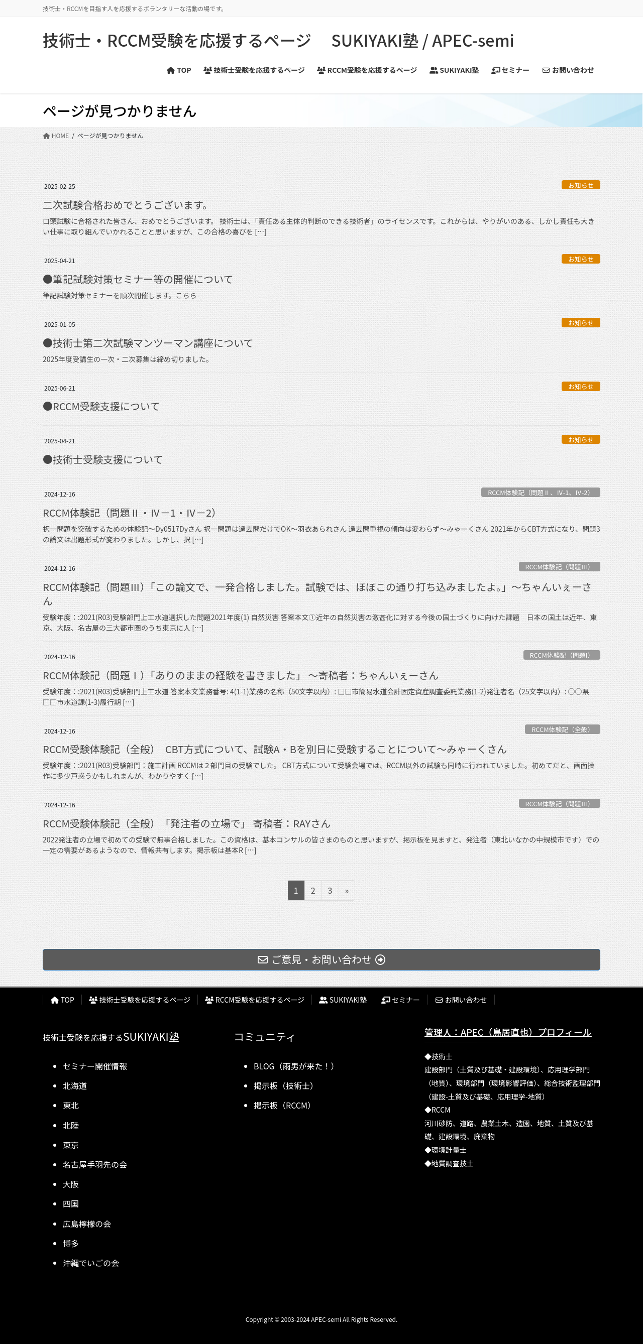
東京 (71, 1145)
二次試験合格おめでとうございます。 (127, 204)
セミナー (400, 1000)
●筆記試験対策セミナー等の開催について (138, 279)
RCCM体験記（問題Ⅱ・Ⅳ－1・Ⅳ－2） (132, 512)
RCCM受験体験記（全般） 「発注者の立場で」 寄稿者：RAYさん (187, 823)
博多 (71, 1243)
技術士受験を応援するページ (139, 1000)
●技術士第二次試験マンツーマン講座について (148, 342)
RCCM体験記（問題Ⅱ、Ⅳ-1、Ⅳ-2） (541, 492)
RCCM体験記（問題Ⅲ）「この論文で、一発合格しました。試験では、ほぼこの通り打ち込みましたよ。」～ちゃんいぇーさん (317, 593)
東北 (71, 1105)
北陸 (71, 1125)
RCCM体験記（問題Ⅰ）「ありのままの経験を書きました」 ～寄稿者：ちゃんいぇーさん (241, 675)
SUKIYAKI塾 (343, 1000)
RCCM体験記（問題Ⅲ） (559, 566)
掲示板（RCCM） (284, 1105)
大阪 (71, 1184)
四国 (71, 1203)
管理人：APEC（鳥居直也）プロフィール (508, 1031)
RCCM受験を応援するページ (254, 1000)
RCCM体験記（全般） (562, 729)
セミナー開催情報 (95, 1066)
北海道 (75, 1085)
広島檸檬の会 (87, 1223)
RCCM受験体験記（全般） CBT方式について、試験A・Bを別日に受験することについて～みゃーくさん (275, 749)
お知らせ (581, 185)
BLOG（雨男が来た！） (296, 1066)
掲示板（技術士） (286, 1085)
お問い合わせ (461, 1000)
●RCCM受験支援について (101, 406)
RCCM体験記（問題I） (561, 655)
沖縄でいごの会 (91, 1263)
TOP (62, 1000)
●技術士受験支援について (103, 459)
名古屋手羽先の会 (95, 1164)
